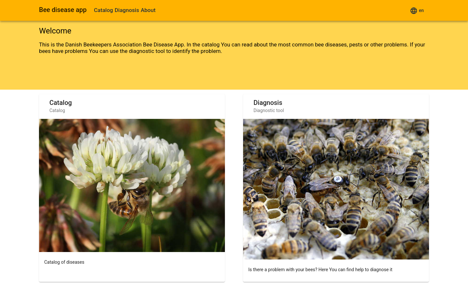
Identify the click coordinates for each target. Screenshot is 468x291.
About (148, 10)
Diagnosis (127, 10)
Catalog (103, 10)
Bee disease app (62, 10)
